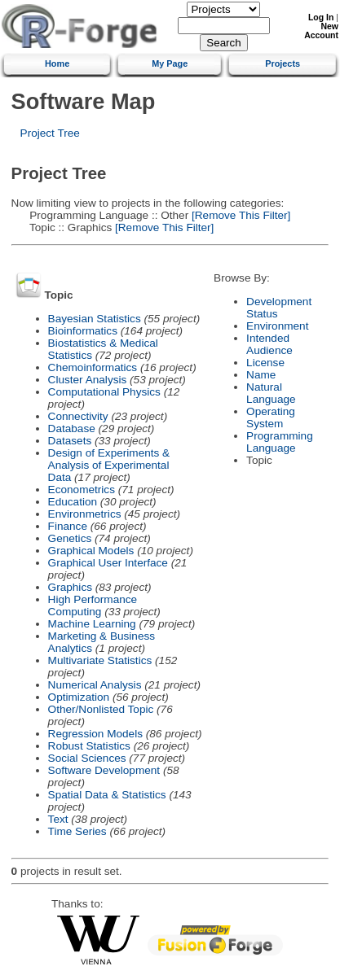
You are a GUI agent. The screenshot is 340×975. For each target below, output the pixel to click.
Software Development (104, 770)
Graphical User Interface (108, 563)
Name (261, 375)
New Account (321, 31)
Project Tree (50, 133)
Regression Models (95, 734)
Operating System (270, 417)
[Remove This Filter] (239, 215)
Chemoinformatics (93, 367)
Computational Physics (104, 392)
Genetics (70, 538)
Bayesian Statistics (94, 319)
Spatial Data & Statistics (107, 795)
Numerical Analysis (95, 685)
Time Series (77, 831)
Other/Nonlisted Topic (101, 709)
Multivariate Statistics (100, 660)
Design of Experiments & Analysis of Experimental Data (109, 465)
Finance (67, 526)
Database (71, 428)
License (265, 362)
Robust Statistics (89, 746)
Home (57, 63)
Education (72, 502)
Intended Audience (269, 344)
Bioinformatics (82, 331)
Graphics (70, 587)
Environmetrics (84, 514)
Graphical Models (91, 550)
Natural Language (270, 393)
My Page (170, 63)
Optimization (79, 697)
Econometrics (81, 489)
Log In (320, 17)
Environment (277, 326)
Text (58, 819)
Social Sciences (87, 758)
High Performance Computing (93, 605)
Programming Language (279, 442)
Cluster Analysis (87, 380)
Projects (282, 63)
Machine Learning (92, 624)
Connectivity (78, 416)
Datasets (70, 441)
